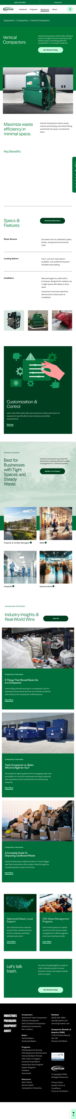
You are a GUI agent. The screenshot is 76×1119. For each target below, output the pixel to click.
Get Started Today (50, 50)
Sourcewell (26, 1073)
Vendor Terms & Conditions (58, 1086)
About (54, 9)
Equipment (45, 9)
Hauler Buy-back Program (32, 1064)
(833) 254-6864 (20, 2)
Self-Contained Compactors (33, 1023)
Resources (26, 1079)
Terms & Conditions (59, 1091)
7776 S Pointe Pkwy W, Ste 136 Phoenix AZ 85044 (61, 1035)
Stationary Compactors (31, 1026)
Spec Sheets (27, 1082)
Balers (24, 1035)
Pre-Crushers (27, 1029)
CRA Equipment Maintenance (34, 1052)
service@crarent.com (60, 1023)
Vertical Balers (28, 1038)
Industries (23, 9)
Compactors (22, 20)
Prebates (25, 1070)
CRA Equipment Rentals (32, 1049)
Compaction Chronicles (32, 1087)
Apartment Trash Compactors (34, 1017)
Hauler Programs (29, 1067)
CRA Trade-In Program (31, 1058)
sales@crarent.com (59, 1020)
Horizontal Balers (29, 1041)
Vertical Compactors (30, 1020)
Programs (33, 9)
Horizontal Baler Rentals (32, 1055)
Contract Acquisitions (31, 1061)
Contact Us (58, 2)
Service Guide (27, 1085)
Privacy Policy (57, 1082)
